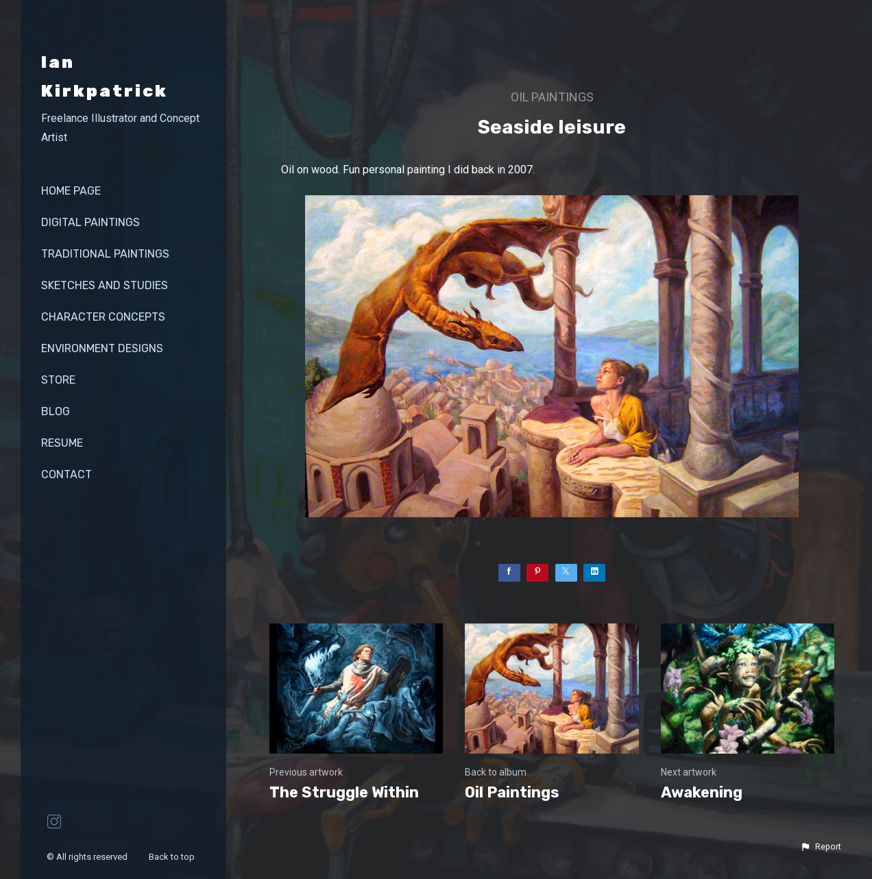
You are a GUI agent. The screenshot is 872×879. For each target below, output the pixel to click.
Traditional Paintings (105, 253)
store (58, 379)
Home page (71, 190)
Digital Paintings (90, 222)
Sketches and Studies (104, 285)
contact (66, 474)
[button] (821, 847)
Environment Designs (102, 348)
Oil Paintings (552, 97)
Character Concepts (103, 316)
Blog (55, 411)
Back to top (173, 857)
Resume (62, 442)
